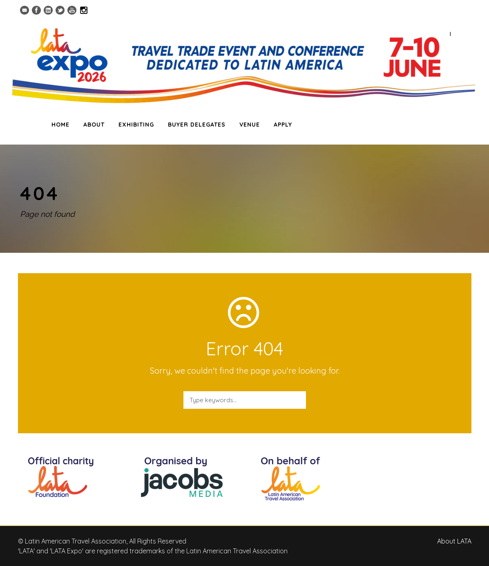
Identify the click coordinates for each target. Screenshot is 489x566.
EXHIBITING (136, 124)
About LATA (454, 541)
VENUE (249, 124)
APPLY (283, 124)
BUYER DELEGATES (197, 124)
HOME (60, 124)
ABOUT (94, 124)
